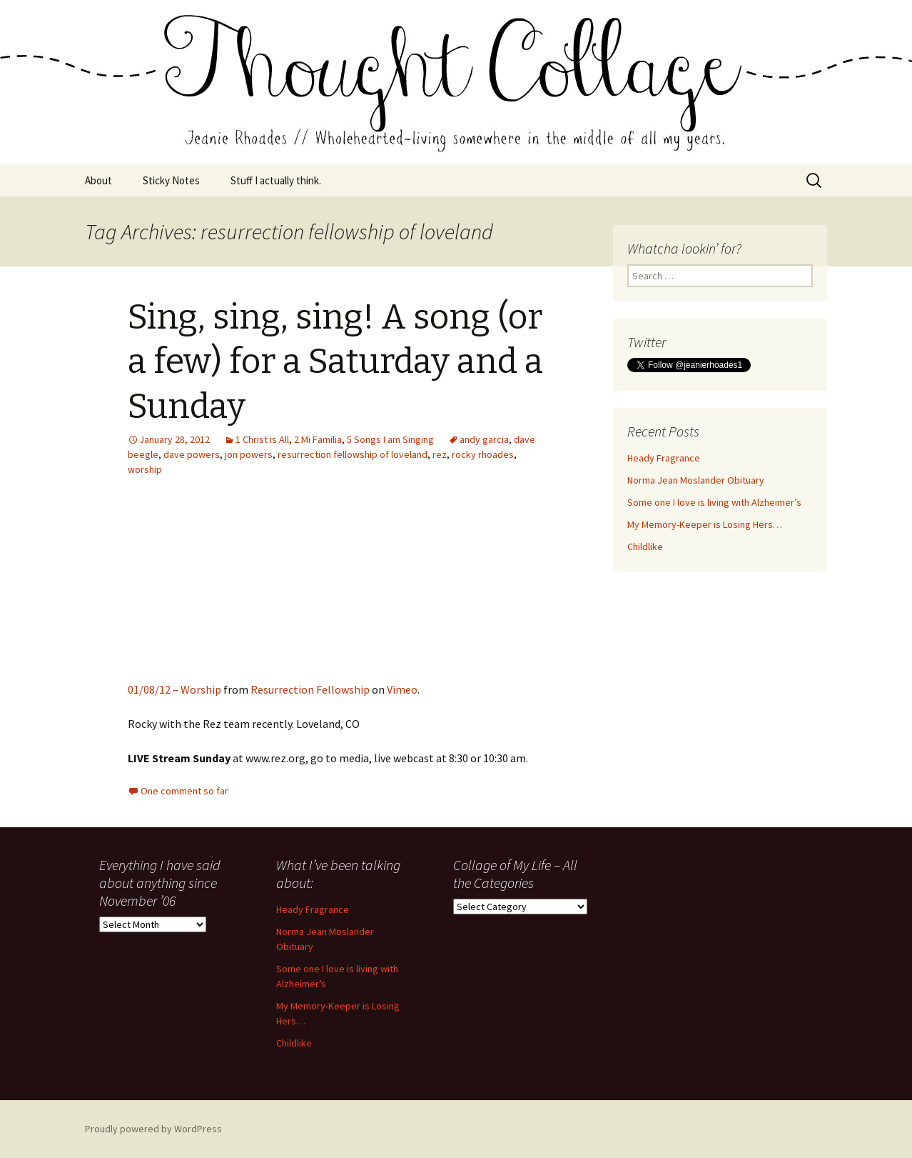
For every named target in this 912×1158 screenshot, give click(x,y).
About (98, 180)
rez (439, 454)
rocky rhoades (483, 454)
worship (145, 469)
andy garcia (484, 439)
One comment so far (184, 790)
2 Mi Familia (318, 439)
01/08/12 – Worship (174, 689)
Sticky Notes (171, 180)
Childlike (645, 546)
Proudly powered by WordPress (153, 1128)
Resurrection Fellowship (310, 689)
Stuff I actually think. (275, 180)
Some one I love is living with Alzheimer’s (714, 502)
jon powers (249, 454)
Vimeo (402, 689)
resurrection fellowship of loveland (352, 454)
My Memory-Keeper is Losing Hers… (704, 524)
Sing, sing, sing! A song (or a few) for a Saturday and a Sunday (335, 361)
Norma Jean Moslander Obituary (695, 480)
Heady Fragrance (663, 457)
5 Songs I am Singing (390, 439)
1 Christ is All (262, 439)
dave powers (191, 454)
